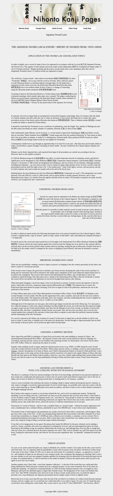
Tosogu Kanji (40, 28)
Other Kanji (73, 28)
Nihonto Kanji (24, 28)
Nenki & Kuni (57, 28)
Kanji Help (87, 28)
